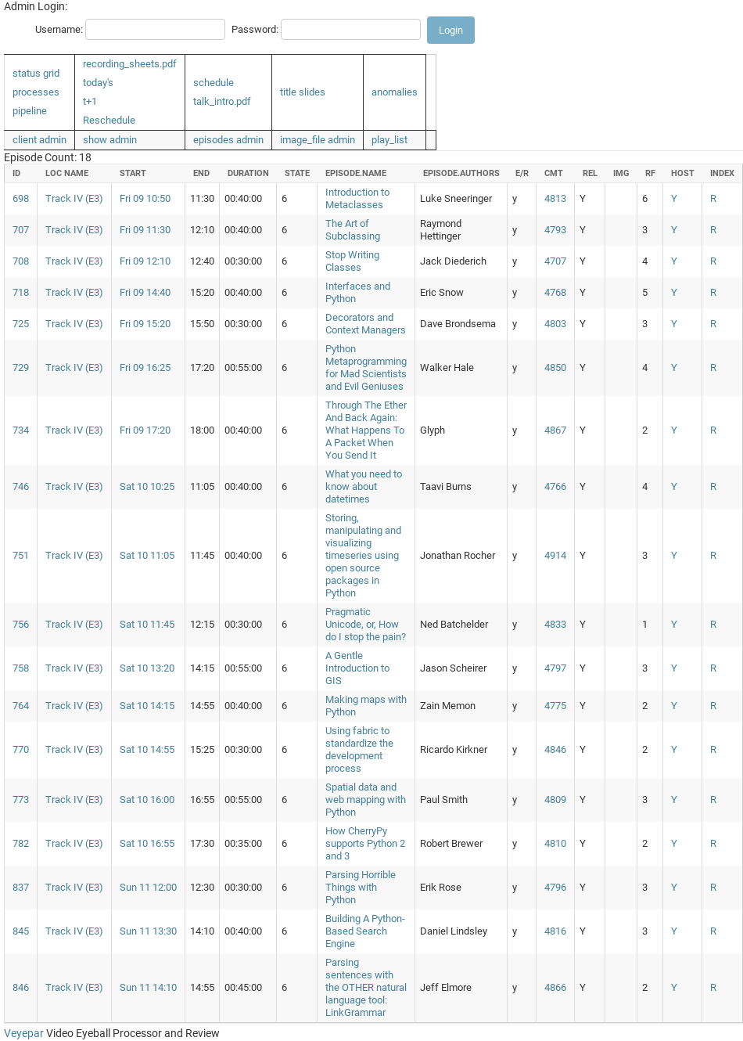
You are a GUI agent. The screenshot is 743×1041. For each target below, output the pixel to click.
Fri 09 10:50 (145, 198)
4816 (555, 931)
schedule (213, 82)
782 (21, 843)
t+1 (90, 101)
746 (21, 486)
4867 (555, 430)
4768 (555, 292)
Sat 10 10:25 (147, 486)
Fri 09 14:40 (145, 292)
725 (21, 324)
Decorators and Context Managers (365, 324)
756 (21, 624)
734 (21, 430)
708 (21, 261)
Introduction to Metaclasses (357, 198)
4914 (555, 555)
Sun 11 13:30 (148, 931)
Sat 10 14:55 (147, 749)
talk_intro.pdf (222, 101)
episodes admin (228, 140)
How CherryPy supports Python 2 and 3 (365, 843)
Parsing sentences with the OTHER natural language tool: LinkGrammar (366, 987)
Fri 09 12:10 (145, 261)
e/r (522, 173)
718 (21, 292)
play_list (389, 140)
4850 (555, 367)
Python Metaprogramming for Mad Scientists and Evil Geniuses (366, 367)
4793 (555, 230)
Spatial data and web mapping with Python (365, 799)
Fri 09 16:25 (145, 367)
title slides (302, 92)
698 (21, 198)
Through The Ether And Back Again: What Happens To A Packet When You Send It (366, 430)
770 (21, 749)
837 (21, 887)
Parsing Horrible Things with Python (360, 887)
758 (21, 668)
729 (21, 367)
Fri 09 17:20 (145, 430)
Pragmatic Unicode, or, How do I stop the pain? (365, 624)
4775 (555, 705)
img (621, 173)
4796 (555, 887)
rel (590, 173)
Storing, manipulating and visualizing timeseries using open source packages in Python (363, 555)
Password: (255, 29)
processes (36, 92)
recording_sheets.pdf (130, 64)
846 (21, 987)
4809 (555, 799)
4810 (555, 843)
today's (98, 82)
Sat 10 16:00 (147, 799)
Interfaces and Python (357, 292)
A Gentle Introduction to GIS (357, 668)
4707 (555, 261)
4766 (555, 486)
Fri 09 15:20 (145, 324)
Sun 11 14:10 (148, 987)
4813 (555, 198)
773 (21, 799)
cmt (553, 173)
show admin (110, 140)
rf (650, 173)
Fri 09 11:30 (145, 230)
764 (21, 705)
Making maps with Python (366, 705)
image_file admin (317, 140)
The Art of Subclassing (352, 230)
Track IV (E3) (74, 198)
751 (21, 555)
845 (21, 931)
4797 (555, 668)
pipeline (30, 111)
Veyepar (24, 1033)
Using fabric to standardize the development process (359, 749)
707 (21, 230)
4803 (555, 324)
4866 (555, 987)
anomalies (395, 92)
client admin (39, 140)
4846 (555, 749)
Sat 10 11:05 (147, 555)
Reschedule (109, 120)
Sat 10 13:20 (147, 668)
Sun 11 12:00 (148, 887)
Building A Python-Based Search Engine (365, 931)
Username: (59, 29)
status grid (36, 73)
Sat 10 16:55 (147, 843)
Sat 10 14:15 (147, 705)
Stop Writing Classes (352, 261)
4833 (555, 624)
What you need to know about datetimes (363, 486)
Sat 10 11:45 (147, 624)
